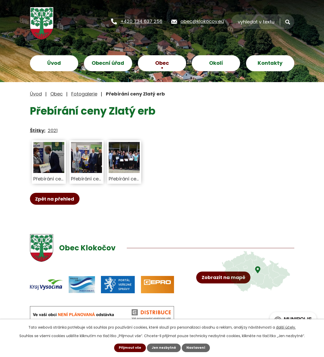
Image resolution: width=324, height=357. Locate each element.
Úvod (54, 63)
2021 (53, 130)
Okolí (216, 63)
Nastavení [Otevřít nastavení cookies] (198, 347)
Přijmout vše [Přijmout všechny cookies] (128, 347)
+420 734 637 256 (141, 21)
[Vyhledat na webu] (262, 21)
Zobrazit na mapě (226, 298)
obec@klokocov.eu (202, 21)
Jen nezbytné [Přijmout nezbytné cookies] (164, 347)
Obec (162, 63)
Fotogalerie (84, 94)
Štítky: (37, 130)
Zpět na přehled (57, 199)
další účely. (286, 326)
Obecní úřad (108, 63)
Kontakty (270, 63)
